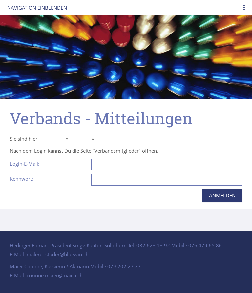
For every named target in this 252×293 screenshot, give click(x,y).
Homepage (52, 138)
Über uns (80, 138)
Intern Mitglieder (114, 138)
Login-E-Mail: (24, 163)
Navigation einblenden (37, 7)
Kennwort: (21, 178)
